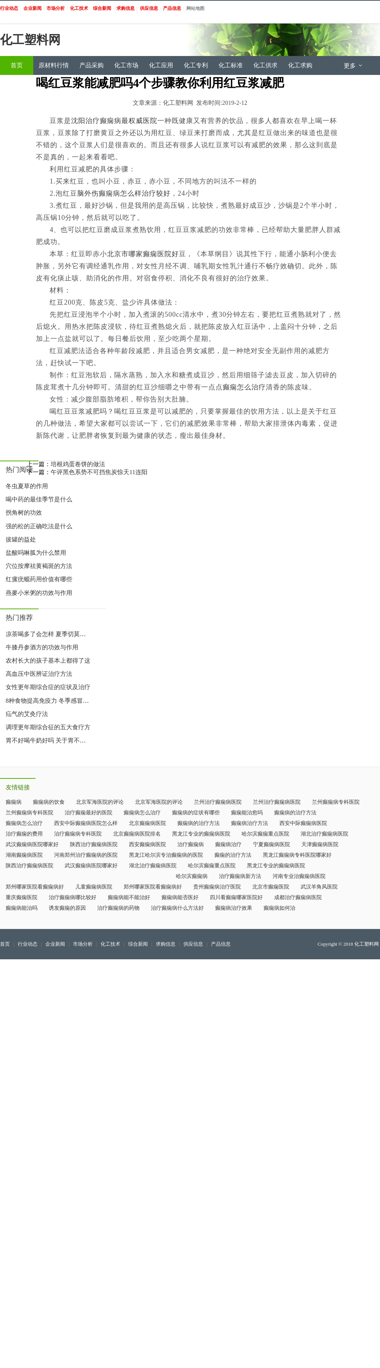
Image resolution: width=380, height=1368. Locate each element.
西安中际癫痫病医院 (303, 823)
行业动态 (27, 944)
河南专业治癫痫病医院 (299, 876)
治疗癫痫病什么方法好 (177, 908)
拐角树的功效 (24, 512)
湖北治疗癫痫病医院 (324, 834)
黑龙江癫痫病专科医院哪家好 (297, 855)
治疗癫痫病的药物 (118, 908)
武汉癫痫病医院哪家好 (32, 844)
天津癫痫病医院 (319, 844)
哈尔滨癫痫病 (192, 876)
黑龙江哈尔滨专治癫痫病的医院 (166, 855)
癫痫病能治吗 (21, 908)
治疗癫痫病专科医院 (78, 834)
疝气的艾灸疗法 (27, 714)
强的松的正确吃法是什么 (39, 526)
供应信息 (193, 944)
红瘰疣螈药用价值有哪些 (39, 579)
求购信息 (165, 944)
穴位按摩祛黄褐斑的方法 (39, 566)
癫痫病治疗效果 (233, 908)
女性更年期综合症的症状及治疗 (48, 687)
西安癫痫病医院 (147, 844)
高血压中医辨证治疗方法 (39, 674)
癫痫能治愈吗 (247, 813)
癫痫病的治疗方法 (295, 813)
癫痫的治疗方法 (232, 855)
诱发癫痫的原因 (67, 908)
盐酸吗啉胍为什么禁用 (36, 552)
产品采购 (91, 65)
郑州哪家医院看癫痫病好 (35, 887)
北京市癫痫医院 (270, 887)
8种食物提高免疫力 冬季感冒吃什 (50, 700)
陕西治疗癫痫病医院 (94, 844)
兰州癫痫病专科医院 (336, 802)
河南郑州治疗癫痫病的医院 (86, 855)
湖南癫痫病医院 (24, 855)
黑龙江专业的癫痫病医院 (201, 834)
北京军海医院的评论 (100, 802)
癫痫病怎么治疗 (142, 813)
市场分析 (83, 944)
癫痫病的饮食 (49, 802)
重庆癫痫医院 (21, 897)
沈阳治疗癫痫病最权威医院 (114, 121)
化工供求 (265, 65)
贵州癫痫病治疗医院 (217, 887)
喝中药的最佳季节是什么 (39, 499)
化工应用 (161, 65)
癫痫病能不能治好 (129, 897)
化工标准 (231, 65)
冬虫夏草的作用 (27, 486)
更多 (353, 65)
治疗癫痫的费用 (24, 834)
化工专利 (196, 65)
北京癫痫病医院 (147, 823)
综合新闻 (138, 944)
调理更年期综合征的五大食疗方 (48, 727)
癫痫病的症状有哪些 (196, 813)
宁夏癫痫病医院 (271, 844)
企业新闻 (55, 944)
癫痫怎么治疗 (244, 387)
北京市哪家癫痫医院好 (143, 254)
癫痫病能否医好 (180, 897)
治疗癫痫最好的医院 (88, 813)
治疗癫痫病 (190, 844)
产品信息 (221, 944)
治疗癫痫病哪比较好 (72, 897)
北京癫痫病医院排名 (137, 834)
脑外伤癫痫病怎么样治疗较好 (124, 193)
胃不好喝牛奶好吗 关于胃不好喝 (49, 740)
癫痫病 (14, 802)
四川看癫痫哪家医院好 (236, 897)
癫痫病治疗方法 (249, 823)
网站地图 (195, 8)
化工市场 (126, 65)
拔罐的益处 (21, 539)
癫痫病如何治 (279, 908)
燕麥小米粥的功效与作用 (39, 593)
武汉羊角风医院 (319, 887)
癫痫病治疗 (228, 844)
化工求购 (300, 65)
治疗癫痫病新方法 (240, 876)
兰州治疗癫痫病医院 (218, 802)
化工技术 (110, 944)
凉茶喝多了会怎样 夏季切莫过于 (49, 634)
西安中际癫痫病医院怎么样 (86, 823)
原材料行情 (54, 65)
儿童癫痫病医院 (93, 887)
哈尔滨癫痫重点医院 (265, 834)
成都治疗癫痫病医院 (298, 897)
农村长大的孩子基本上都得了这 (48, 660)
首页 (17, 65)
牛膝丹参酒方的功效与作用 (42, 647)
